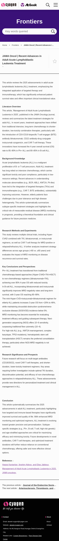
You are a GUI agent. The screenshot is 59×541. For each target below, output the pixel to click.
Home (4, 45)
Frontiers (15, 45)
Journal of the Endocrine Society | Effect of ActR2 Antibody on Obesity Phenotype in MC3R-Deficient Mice (39, 485)
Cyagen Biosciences (20, 536)
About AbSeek (49, 523)
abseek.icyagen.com (16, 525)
